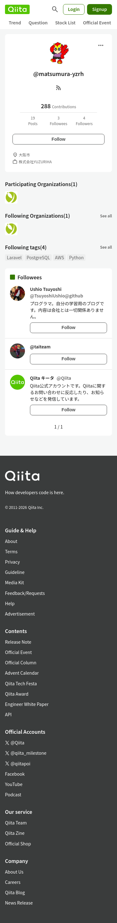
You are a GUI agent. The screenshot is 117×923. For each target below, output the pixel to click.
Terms (11, 551)
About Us (14, 872)
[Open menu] (101, 45)
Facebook (15, 774)
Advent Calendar (22, 673)
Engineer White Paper (27, 704)
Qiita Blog (15, 892)
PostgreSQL (38, 257)
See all (106, 215)
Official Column (21, 662)
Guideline (15, 572)
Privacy (12, 562)
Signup (99, 9)
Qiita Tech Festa (21, 683)
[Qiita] (17, 9)
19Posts (32, 120)
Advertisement (20, 614)
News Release (19, 903)
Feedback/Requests (25, 593)
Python (76, 257)
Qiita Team (16, 822)
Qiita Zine (15, 833)
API (8, 714)
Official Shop (18, 843)
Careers (12, 882)
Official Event (97, 22)
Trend (15, 22)
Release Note (18, 642)
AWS (59, 257)
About (11, 541)
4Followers (84, 120)
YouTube (13, 784)
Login (74, 9)
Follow (58, 139)
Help (10, 603)
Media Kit (14, 582)
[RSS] (59, 87)
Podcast (13, 794)
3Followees (58, 120)
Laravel (14, 257)
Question (37, 22)
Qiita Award (16, 694)
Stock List (65, 22)
